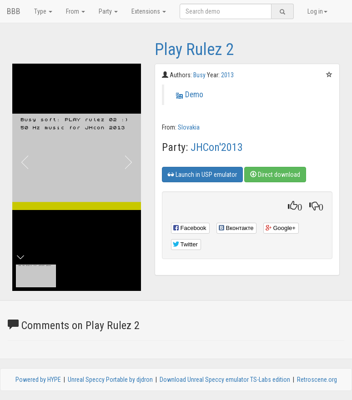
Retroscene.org (317, 379)
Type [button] (43, 11)
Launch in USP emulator (202, 174)
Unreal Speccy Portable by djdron (110, 379)
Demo (194, 94)
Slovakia (189, 127)
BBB (13, 11)
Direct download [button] (275, 174)
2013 (227, 75)
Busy (200, 75)
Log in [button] (317, 11)
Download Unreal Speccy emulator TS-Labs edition (225, 379)
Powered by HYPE (38, 379)
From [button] (75, 11)
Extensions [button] (148, 11)
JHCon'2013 (217, 147)
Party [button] (108, 11)
